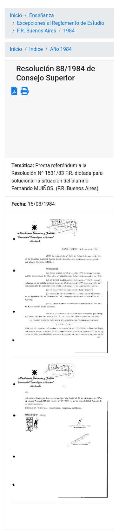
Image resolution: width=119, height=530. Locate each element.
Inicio (16, 15)
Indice (36, 49)
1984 (69, 31)
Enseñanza (41, 15)
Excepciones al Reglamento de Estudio (60, 23)
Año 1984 (61, 49)
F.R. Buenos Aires (36, 31)
